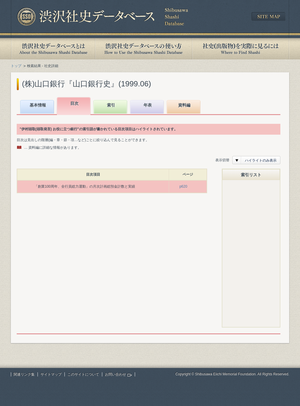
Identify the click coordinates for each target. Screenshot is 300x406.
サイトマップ (51, 374)
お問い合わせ (115, 374)
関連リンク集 (24, 374)
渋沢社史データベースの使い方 (143, 48)
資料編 (184, 105)
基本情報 (38, 105)
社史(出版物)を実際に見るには (240, 48)
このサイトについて (83, 374)
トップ (16, 66)
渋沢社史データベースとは (53, 48)
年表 (148, 105)
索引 (111, 105)
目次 (74, 103)
